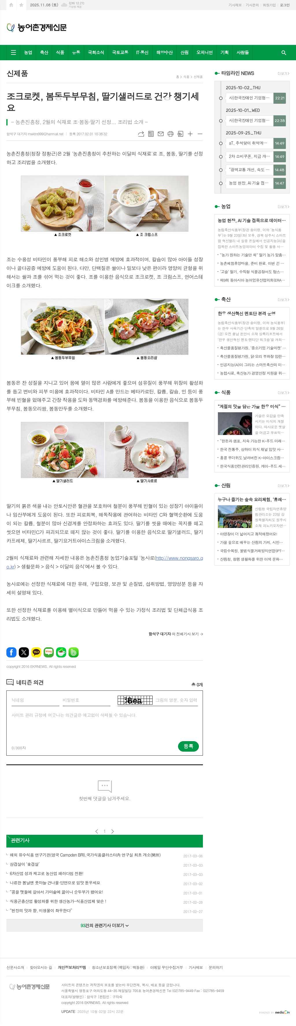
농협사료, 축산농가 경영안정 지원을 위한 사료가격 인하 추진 (253, 373)
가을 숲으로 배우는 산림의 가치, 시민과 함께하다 (253, 542)
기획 (225, 52)
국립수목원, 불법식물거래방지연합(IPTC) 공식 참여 (253, 550)
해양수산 (164, 52)
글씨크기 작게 (200, 134)
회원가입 (269, 4)
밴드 (74, 652)
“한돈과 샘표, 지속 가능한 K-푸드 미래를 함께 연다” (253, 441)
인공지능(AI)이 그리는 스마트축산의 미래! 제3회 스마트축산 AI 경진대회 (253, 364)
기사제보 (235, 4)
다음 (112, 831)
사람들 (242, 52)
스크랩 (180, 134)
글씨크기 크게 (190, 134)
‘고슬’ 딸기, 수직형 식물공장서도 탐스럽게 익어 (253, 271)
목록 (151, 134)
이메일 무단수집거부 (166, 967)
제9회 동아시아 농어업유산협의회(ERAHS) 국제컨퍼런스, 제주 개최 (253, 280)
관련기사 (20, 840)
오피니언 (204, 52)
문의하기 (216, 967)
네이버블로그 (49, 652)
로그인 (285, 4)
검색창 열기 (284, 52)
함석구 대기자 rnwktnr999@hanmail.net (34, 133)
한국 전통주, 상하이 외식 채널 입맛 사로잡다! (253, 449)
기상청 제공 (75, 7)
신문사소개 (15, 967)
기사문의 (252, 4)
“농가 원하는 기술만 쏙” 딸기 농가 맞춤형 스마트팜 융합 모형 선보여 (253, 255)
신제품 (198, 76)
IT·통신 (142, 52)
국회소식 (96, 52)
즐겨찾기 (21, 5)
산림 (184, 52)
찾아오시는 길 (41, 967)
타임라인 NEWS (237, 73)
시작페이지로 (11, 5)
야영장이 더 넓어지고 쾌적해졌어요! (248, 534)
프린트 (170, 134)
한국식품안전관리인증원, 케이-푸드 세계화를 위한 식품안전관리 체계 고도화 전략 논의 (253, 466)
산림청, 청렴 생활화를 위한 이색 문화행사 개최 (253, 559)
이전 (96, 831)
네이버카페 (61, 652)
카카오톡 (36, 652)
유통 (76, 52)
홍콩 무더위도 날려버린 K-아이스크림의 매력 (253, 457)
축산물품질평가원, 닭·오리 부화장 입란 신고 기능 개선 (253, 356)
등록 (188, 746)
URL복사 (141, 134)
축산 (44, 52)
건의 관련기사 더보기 (105, 925)
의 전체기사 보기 (174, 634)
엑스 (24, 652)
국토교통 (120, 52)
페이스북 (11, 652)
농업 (28, 52)
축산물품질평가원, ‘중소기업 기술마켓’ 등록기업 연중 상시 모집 (253, 348)
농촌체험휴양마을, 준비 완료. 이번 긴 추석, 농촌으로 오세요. (253, 263)
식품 (60, 52)
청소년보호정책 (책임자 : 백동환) (118, 967)
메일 (161, 134)
